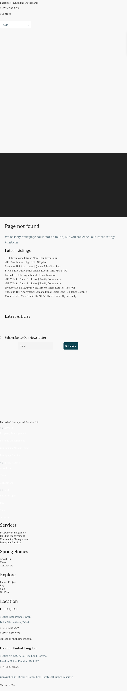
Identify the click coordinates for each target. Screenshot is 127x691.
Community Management (14, 448)
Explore (8, 490)
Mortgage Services (11, 455)
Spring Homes (11, 462)
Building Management (12, 440)
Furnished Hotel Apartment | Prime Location (30, 275)
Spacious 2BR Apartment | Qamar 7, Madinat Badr (33, 266)
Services (8, 427)
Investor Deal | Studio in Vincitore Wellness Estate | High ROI (40, 287)
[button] (63, 428)
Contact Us (6, 482)
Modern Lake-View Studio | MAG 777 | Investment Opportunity (40, 296)
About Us (5, 468)
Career (4, 475)
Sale (2, 510)
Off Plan (4, 517)
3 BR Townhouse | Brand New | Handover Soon (31, 258)
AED (5, 24)
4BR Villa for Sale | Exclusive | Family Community (33, 279)
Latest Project (8, 495)
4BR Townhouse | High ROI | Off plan (26, 262)
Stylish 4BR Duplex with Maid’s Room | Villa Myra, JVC (36, 270)
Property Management (13, 433)
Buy (2, 503)
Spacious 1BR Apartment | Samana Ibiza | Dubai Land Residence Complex (46, 291)
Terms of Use (7, 685)
